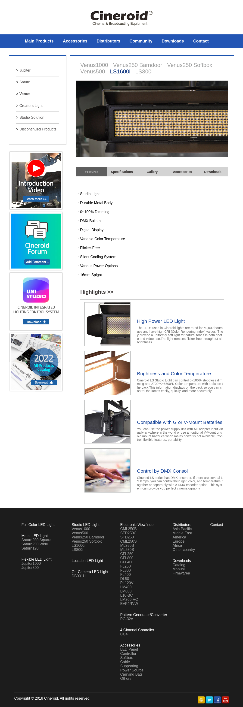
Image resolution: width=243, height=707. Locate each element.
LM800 (126, 591)
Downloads (173, 41)
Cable (125, 662)
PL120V (127, 583)
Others (125, 678)
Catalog (179, 565)
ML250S (127, 550)
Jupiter (25, 70)
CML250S (128, 541)
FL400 (125, 575)
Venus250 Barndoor (137, 65)
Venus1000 (94, 65)
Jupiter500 (30, 568)
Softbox (126, 658)
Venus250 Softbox (189, 65)
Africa (177, 545)
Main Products (39, 41)
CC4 (124, 634)
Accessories (75, 41)
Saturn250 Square (37, 540)
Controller (128, 654)
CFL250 (127, 554)
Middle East (182, 533)
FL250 (125, 566)
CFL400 (127, 562)
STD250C (128, 533)
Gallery (152, 172)
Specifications (122, 172)
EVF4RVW (129, 604)
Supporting (129, 666)
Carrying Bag (131, 674)
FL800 (125, 570)
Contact (201, 41)
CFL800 (127, 558)
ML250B (127, 545)
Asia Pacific (182, 529)
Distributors (108, 41)
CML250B (128, 529)
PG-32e (126, 619)
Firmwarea (181, 573)
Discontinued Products (37, 129)
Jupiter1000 (31, 563)
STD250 (127, 537)
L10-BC (126, 595)
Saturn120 (30, 548)
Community (141, 41)
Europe (179, 541)
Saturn (24, 82)
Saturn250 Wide (35, 544)
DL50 (124, 579)
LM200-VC (129, 599)
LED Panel (129, 649)
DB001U (79, 576)
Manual (179, 569)
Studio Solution (31, 117)
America (179, 537)
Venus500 (92, 71)
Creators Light (31, 106)
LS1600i (120, 71)
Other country (184, 550)
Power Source (132, 670)
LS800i (144, 71)
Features (91, 172)
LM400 (126, 587)
